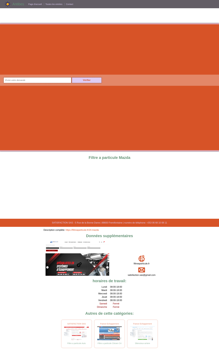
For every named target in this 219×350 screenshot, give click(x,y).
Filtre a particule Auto (76, 343)
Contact (69, 4)
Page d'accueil (35, 4)
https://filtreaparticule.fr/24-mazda (82, 230)
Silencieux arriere (142, 343)
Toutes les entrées (53, 4)
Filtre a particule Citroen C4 (109, 343)
